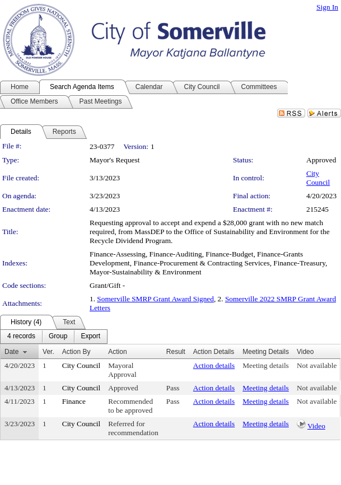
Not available (317, 365)
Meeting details (265, 365)
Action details (214, 365)
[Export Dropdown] (90, 336)
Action (117, 352)
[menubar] (54, 336)
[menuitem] (21, 336)
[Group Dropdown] (58, 336)
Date (11, 352)
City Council (318, 177)
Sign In (327, 7)
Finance (74, 401)
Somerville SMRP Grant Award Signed (155, 299)
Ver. (48, 352)
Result (175, 352)
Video (316, 426)
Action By (76, 352)
